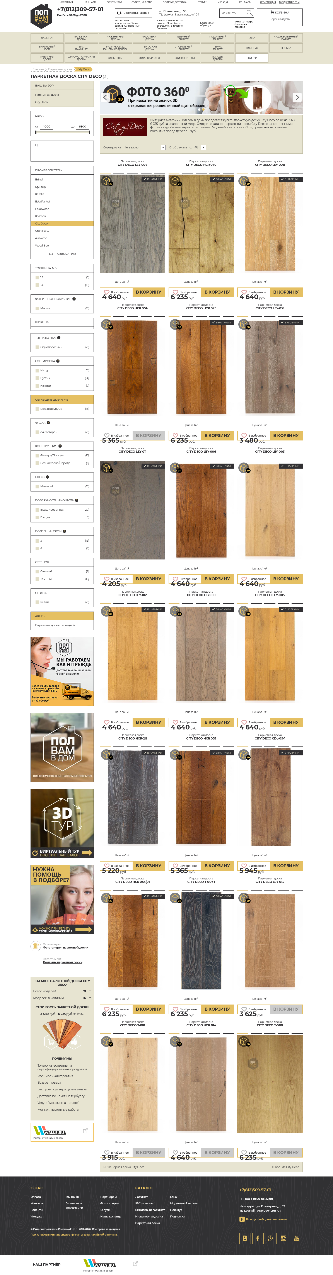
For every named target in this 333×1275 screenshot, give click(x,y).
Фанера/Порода (52, 455)
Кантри (45, 385)
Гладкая (45, 517)
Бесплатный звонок (133, 13)
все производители (62, 253)
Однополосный (51, 347)
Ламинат (141, 1196)
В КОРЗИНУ (148, 292)
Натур (44, 370)
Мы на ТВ (90, 2)
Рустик (45, 378)
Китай (44, 602)
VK (245, 1238)
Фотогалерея (109, 1203)
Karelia (62, 194)
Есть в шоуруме (51, 408)
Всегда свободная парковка (266, 1219)
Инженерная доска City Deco (124, 1167)
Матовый (46, 486)
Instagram (283, 1238)
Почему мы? (114, 2)
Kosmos (62, 216)
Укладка (223, 2)
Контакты (245, 2)
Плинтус (176, 1210)
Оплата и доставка (174, 2)
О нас (37, 1188)
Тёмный (45, 579)
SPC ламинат (144, 1203)
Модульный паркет (184, 1203)
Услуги (202, 2)
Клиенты (37, 1210)
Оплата (36, 1196)
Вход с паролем (289, 2)
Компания (66, 2)
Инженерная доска (149, 1216)
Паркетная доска (60, 69)
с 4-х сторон (48, 432)
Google (271, 1238)
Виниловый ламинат (150, 1210)
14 (41, 285)
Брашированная (52, 509)
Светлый (46, 571)
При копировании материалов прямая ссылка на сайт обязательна (74, 1234)
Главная (38, 69)
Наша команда (110, 1216)
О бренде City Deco (285, 1167)
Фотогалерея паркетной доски (65, 947)
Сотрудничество (141, 2)
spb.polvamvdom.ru (41, 16)
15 (41, 277)
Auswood (62, 238)
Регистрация (268, 2)
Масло (45, 308)
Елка (173, 1196)
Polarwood (62, 209)
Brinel (62, 179)
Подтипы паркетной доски (62, 962)
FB (258, 1238)
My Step (62, 187)
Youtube (296, 1238)
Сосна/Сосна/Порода (55, 463)
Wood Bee (62, 245)
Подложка (177, 1216)
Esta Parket (62, 201)
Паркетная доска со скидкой (55, 625)
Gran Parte (62, 230)
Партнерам (108, 1196)
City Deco (62, 223)
